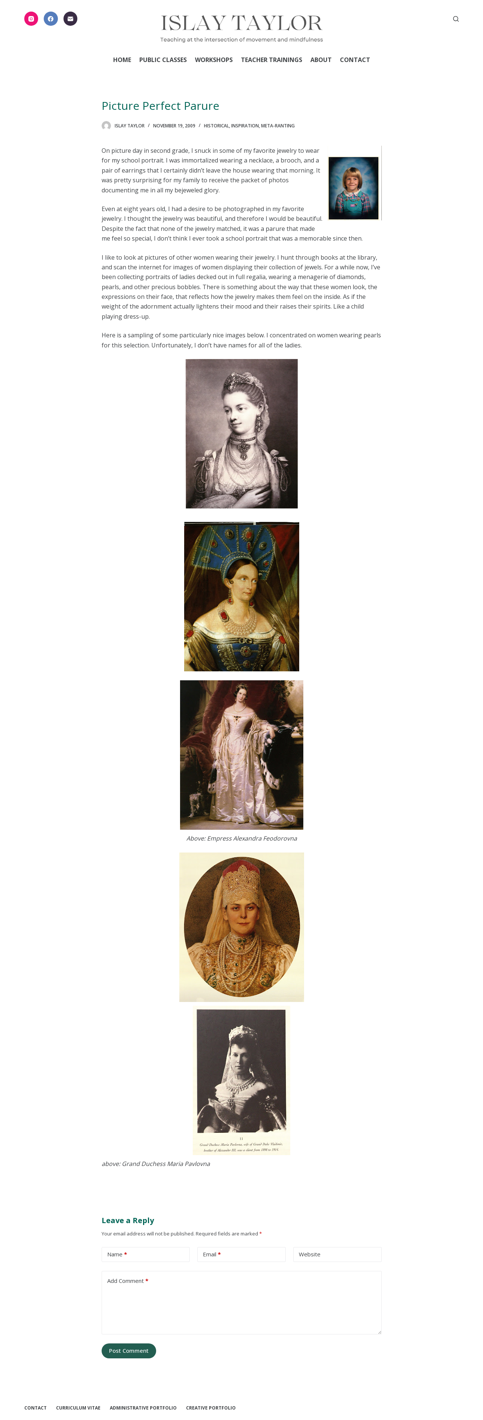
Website (310, 1254)
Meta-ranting (278, 126)
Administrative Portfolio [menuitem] (143, 1408)
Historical (216, 126)
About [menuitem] (321, 60)
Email (212, 1254)
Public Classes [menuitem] (163, 60)
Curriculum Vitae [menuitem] (78, 1408)
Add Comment (127, 1281)
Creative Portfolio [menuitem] (211, 1408)
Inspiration (245, 126)
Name (117, 1254)
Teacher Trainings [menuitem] (271, 60)
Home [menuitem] (122, 60)
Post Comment (129, 1350)
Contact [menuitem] (355, 60)
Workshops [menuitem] (214, 60)
